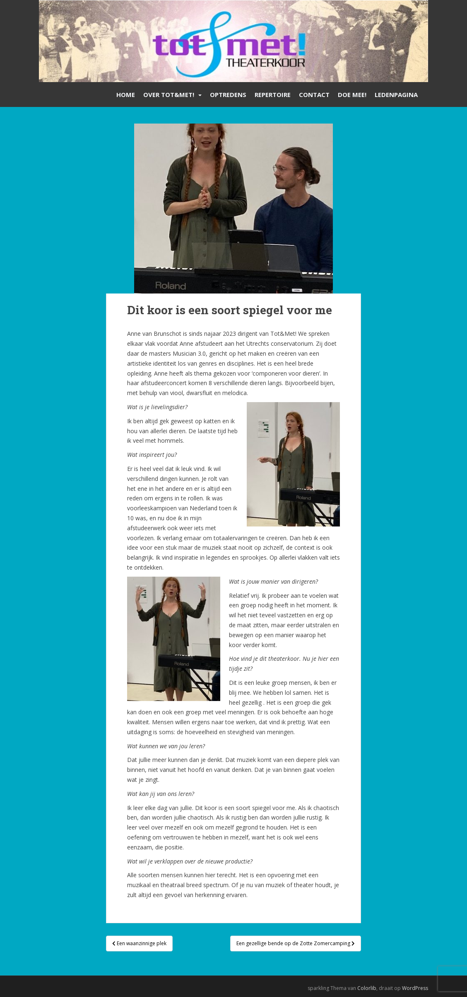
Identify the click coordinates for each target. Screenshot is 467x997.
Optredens (228, 94)
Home (125, 94)
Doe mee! (352, 94)
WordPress (415, 988)
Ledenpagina (396, 94)
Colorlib (366, 988)
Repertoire (273, 94)
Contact (314, 94)
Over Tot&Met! (168, 94)
